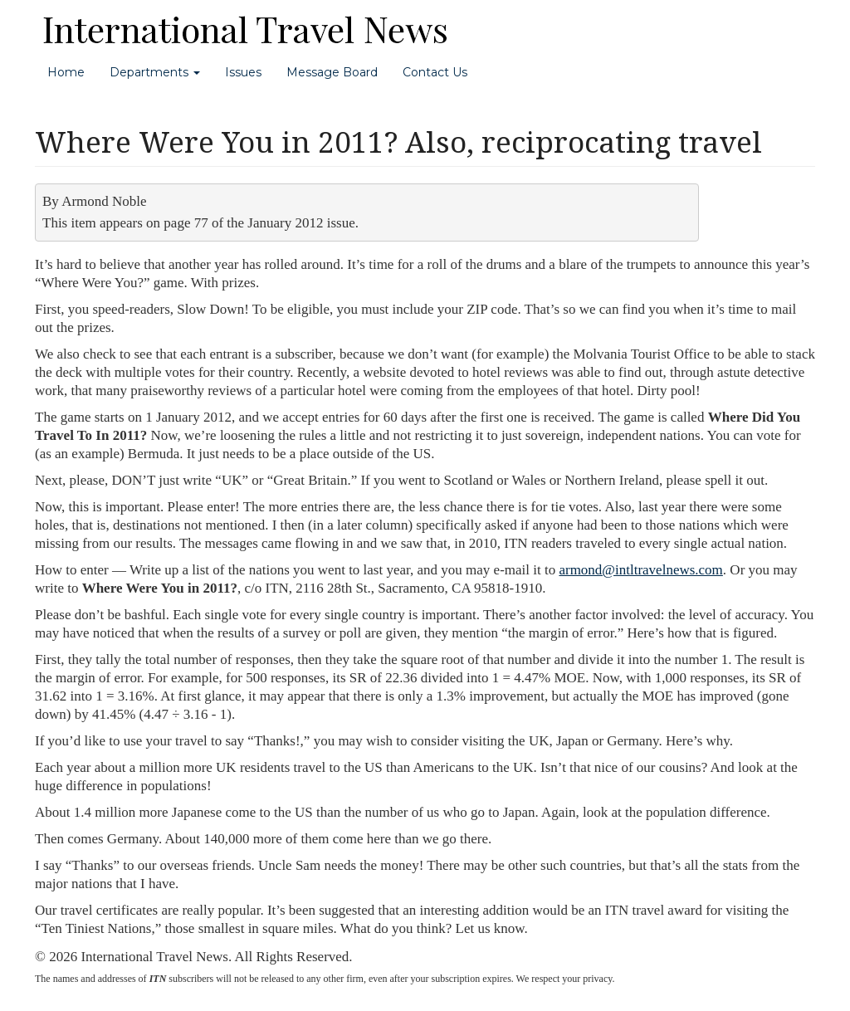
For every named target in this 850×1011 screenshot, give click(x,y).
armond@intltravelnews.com (640, 570)
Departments (155, 72)
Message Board (332, 72)
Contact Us (435, 72)
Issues (243, 72)
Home (66, 72)
